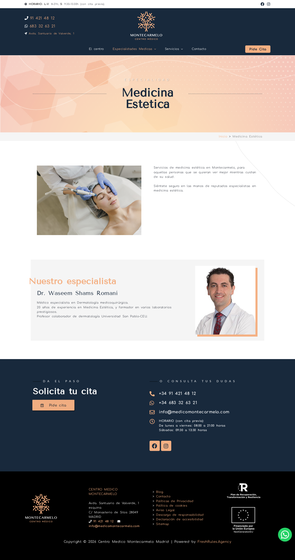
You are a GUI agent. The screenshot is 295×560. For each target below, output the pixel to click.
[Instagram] (268, 4)
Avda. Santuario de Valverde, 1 (49, 33)
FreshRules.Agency (214, 542)
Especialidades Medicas (133, 49)
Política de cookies (171, 505)
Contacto (201, 49)
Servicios (175, 49)
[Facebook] (262, 4)
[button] (153, 49)
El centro (94, 49)
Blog (159, 492)
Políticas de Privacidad (175, 501)
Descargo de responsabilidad (180, 514)
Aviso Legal (165, 510)
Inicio (223, 136)
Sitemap (162, 524)
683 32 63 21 (40, 26)
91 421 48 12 (39, 18)
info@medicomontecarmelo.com (114, 526)
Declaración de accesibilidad (179, 519)
